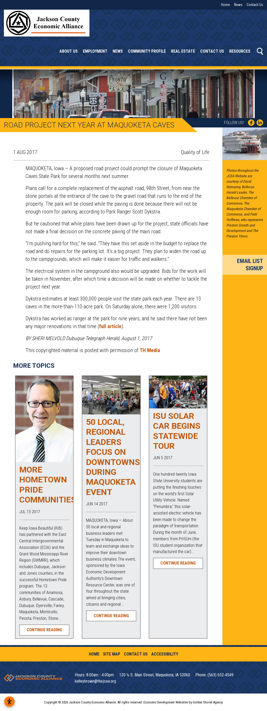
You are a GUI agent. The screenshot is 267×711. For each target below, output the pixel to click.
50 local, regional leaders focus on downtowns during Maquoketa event (113, 457)
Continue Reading (44, 629)
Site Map (111, 654)
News (238, 5)
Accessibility (164, 654)
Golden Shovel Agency (207, 702)
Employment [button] (95, 51)
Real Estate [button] (183, 51)
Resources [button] (239, 51)
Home (225, 5)
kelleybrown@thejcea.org (95, 681)
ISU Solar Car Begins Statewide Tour (177, 431)
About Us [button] (68, 51)
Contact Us (255, 5)
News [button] (118, 51)
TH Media (150, 350)
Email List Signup (250, 265)
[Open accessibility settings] (9, 701)
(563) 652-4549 (220, 674)
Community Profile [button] (147, 51)
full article (110, 326)
